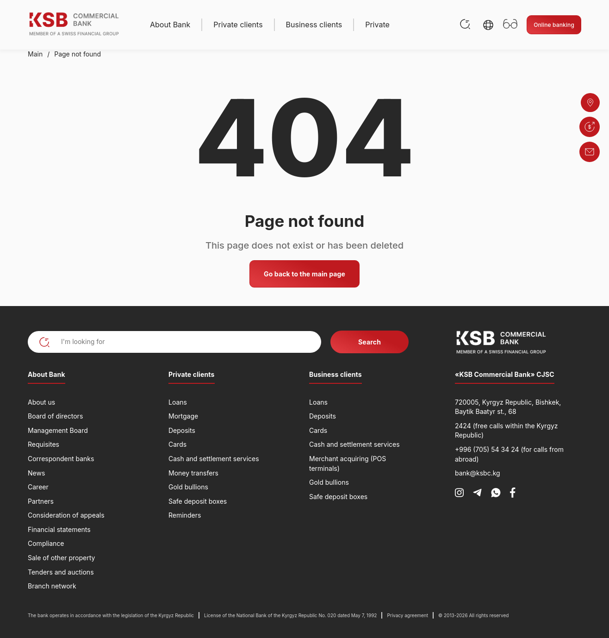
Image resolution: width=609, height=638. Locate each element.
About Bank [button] (170, 24)
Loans (177, 402)
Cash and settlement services (213, 459)
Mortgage (183, 416)
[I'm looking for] (174, 342)
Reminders (184, 515)
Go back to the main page (304, 274)
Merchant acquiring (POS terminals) (347, 463)
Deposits (181, 430)
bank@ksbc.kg (477, 473)
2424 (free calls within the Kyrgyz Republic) (506, 430)
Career (38, 487)
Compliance (46, 543)
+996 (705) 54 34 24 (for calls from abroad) (509, 454)
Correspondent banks (61, 459)
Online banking (554, 24)
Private (377, 24)
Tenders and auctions (61, 572)
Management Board (58, 430)
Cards (177, 444)
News (36, 473)
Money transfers (193, 473)
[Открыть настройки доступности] (510, 25)
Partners (41, 501)
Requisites (43, 444)
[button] (488, 25)
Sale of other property (61, 558)
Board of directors (55, 416)
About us (41, 402)
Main (35, 54)
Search (369, 342)
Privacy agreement (407, 615)
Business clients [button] (314, 24)
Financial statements (59, 529)
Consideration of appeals (66, 515)
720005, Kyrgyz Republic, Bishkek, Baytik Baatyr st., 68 (508, 407)
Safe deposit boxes (197, 501)
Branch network (52, 586)
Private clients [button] (237, 24)
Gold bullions (188, 487)
